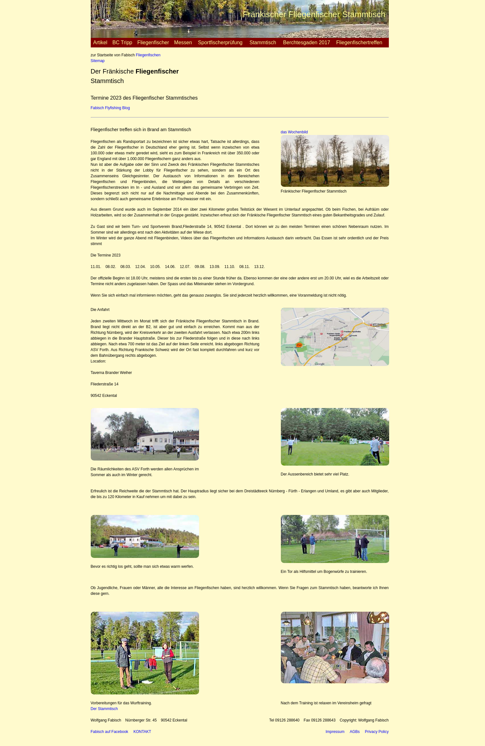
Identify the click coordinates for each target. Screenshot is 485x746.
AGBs (355, 731)
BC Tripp (122, 42)
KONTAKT (142, 731)
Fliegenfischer (153, 42)
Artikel (100, 42)
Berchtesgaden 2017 (306, 42)
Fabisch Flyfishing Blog (110, 108)
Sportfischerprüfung (220, 42)
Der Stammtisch (104, 709)
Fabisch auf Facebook (109, 731)
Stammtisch (262, 42)
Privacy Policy (377, 731)
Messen (183, 42)
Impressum (334, 731)
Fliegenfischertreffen (359, 42)
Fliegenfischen (148, 55)
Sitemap (98, 61)
